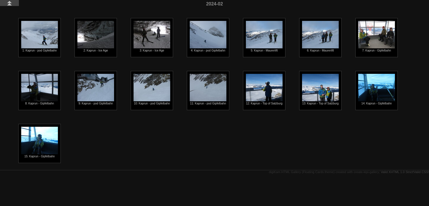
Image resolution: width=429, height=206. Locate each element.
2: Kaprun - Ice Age (95, 36)
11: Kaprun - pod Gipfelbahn (208, 89)
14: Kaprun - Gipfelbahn (376, 89)
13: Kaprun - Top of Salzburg (320, 89)
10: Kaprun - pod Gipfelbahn (152, 89)
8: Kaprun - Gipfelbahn (39, 89)
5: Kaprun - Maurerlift (264, 36)
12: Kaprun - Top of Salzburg (264, 89)
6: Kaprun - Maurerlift (320, 36)
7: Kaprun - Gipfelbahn (376, 36)
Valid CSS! (421, 172)
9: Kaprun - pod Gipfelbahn (95, 89)
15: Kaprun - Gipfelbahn (39, 142)
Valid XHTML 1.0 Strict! (397, 172)
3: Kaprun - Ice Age (152, 36)
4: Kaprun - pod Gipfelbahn (208, 36)
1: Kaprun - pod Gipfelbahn (39, 36)
